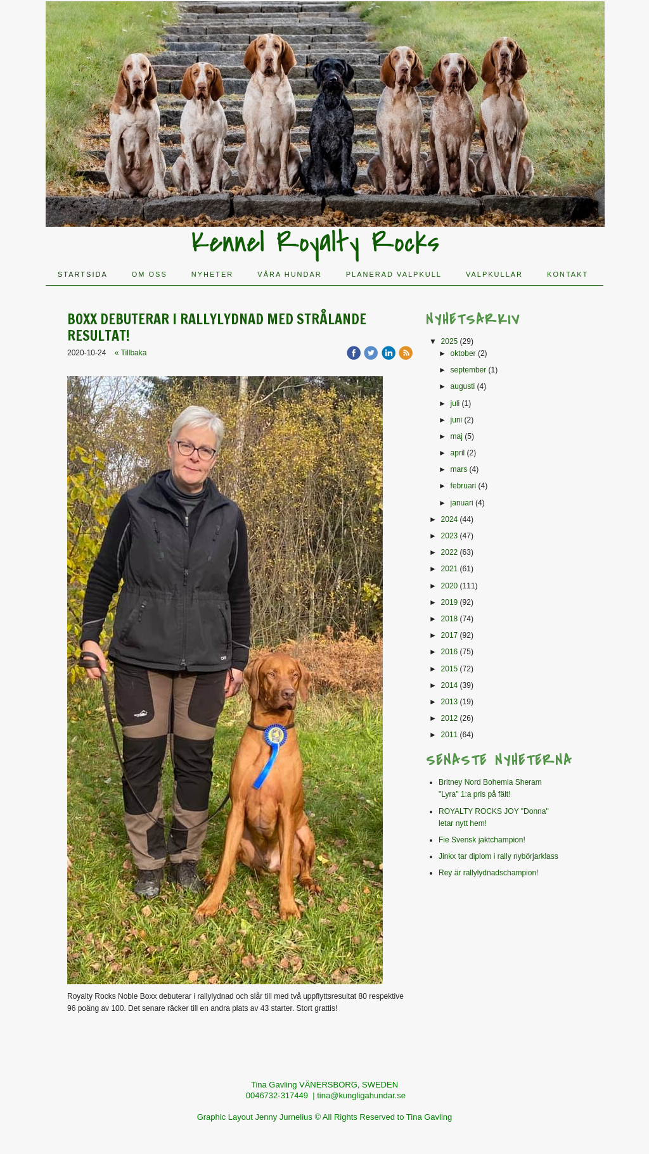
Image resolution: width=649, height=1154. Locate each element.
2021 (449, 568)
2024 (449, 519)
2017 (449, 635)
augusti (463, 386)
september (469, 369)
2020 (449, 585)
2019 (449, 602)
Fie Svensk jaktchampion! (482, 839)
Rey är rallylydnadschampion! (488, 872)
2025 (449, 341)
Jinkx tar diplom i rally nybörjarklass (498, 856)
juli (455, 403)
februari (464, 485)
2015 (449, 668)
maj (457, 436)
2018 (449, 618)
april (458, 452)
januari (462, 502)
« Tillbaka (131, 352)
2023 (449, 535)
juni (457, 419)
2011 (449, 734)
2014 (449, 685)
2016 (449, 651)
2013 (449, 701)
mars (459, 469)
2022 (449, 552)
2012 (449, 718)
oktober (463, 353)
